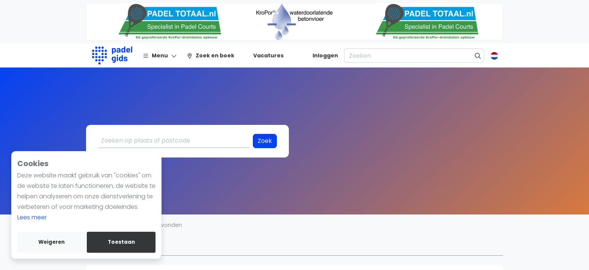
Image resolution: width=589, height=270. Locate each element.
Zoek (265, 140)
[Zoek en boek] (210, 55)
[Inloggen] (325, 55)
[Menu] (159, 55)
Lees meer (32, 217)
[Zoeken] (478, 55)
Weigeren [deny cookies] (51, 242)
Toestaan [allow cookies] (121, 242)
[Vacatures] (264, 55)
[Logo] (112, 56)
